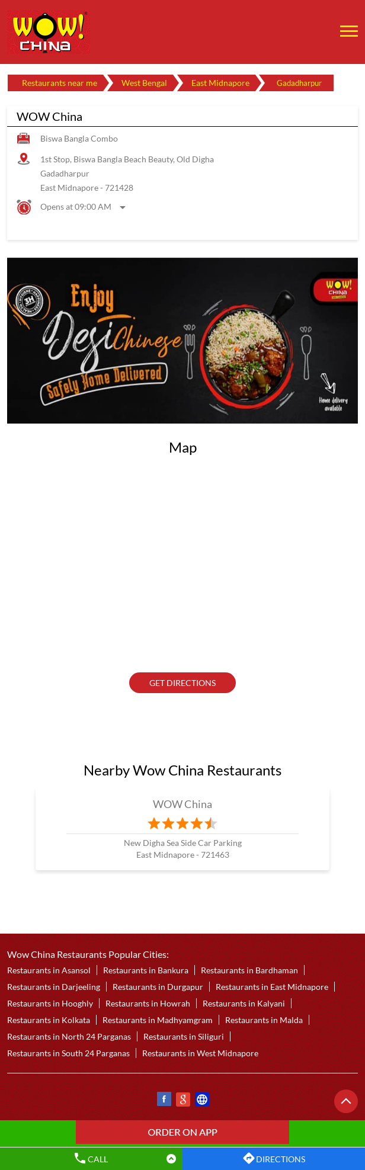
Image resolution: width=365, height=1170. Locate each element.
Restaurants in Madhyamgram (158, 1020)
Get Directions (182, 683)
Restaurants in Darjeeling (53, 987)
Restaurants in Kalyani (244, 1003)
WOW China (183, 803)
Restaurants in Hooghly (50, 1003)
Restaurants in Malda (264, 1020)
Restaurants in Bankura (145, 970)
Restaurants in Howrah (147, 1003)
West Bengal (144, 83)
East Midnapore (220, 83)
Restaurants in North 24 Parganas (69, 1036)
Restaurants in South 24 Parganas (68, 1053)
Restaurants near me (59, 83)
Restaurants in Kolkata (48, 1020)
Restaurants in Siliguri (183, 1036)
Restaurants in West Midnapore (200, 1053)
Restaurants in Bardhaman (249, 970)
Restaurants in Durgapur (158, 987)
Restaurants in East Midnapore (272, 987)
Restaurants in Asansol (49, 970)
